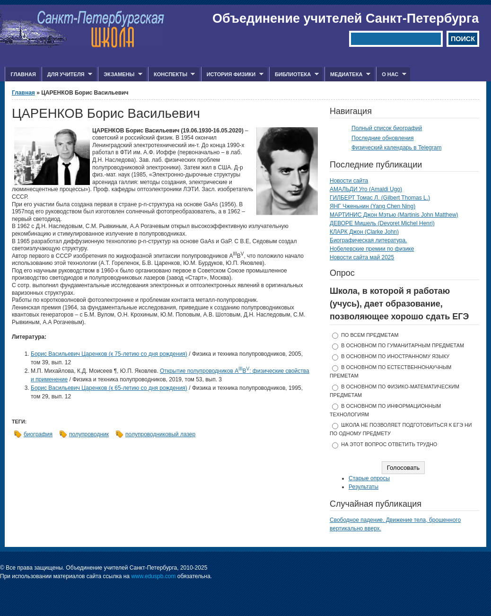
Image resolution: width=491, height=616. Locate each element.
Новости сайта (349, 180)
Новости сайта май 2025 (362, 257)
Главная (22, 74)
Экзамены (120, 74)
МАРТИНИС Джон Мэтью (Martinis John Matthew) (394, 214)
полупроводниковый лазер (160, 434)
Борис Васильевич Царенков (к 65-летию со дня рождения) (109, 388)
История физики (232, 74)
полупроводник (89, 434)
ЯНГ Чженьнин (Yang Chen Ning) (372, 206)
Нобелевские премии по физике (372, 249)
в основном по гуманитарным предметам (402, 345)
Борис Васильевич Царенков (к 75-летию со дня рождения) (109, 354)
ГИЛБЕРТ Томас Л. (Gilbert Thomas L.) (380, 197)
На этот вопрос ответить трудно (389, 444)
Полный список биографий (386, 128)
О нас (391, 74)
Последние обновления (382, 138)
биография (38, 434)
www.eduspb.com (153, 576)
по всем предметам (369, 335)
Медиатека (347, 74)
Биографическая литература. (368, 240)
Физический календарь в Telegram (396, 147)
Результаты (363, 487)
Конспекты (171, 74)
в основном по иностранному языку (395, 356)
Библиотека (294, 74)
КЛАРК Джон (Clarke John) (364, 232)
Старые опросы (369, 478)
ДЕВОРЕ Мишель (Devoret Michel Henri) (382, 223)
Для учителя (67, 74)
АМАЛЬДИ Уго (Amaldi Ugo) (366, 189)
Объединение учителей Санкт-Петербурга (345, 18)
